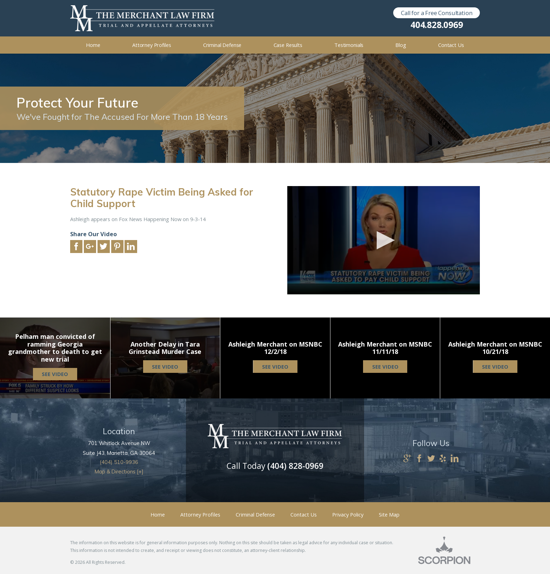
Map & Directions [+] (119, 471)
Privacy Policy (347, 514)
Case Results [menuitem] (288, 44)
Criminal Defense (255, 514)
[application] (383, 240)
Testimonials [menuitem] (348, 44)
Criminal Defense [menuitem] (222, 44)
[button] (383, 240)
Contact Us (303, 514)
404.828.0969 (436, 25)
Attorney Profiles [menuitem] (151, 44)
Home (157, 514)
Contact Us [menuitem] (451, 44)
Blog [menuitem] (400, 44)
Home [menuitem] (93, 44)
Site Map (389, 514)
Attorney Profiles (200, 514)
